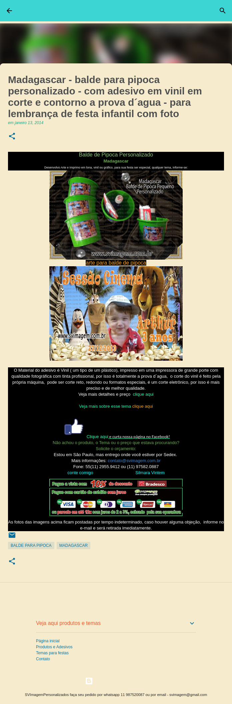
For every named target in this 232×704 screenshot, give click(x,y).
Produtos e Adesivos (54, 647)
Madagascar (73, 545)
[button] (12, 136)
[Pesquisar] (223, 11)
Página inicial (48, 641)
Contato (43, 659)
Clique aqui (97, 436)
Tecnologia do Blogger (116, 681)
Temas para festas (52, 653)
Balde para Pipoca (31, 545)
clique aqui (143, 394)
